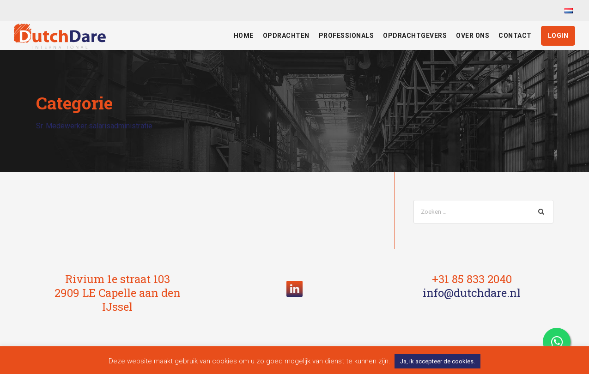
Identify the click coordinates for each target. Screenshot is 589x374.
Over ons (472, 35)
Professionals (346, 35)
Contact (515, 35)
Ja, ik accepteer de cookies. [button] (437, 361)
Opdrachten (286, 35)
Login (558, 35)
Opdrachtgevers (415, 35)
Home (244, 35)
